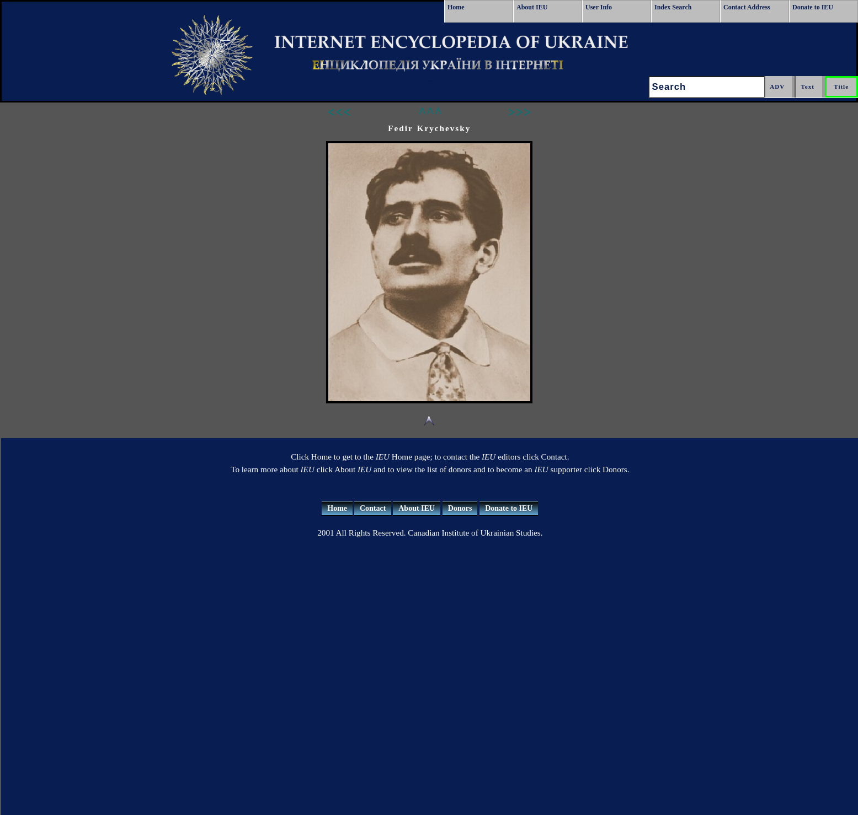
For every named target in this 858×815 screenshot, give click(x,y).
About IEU (531, 7)
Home (456, 7)
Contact (373, 508)
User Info (598, 7)
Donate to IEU (812, 7)
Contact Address (746, 7)
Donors (460, 508)
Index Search (672, 7)
